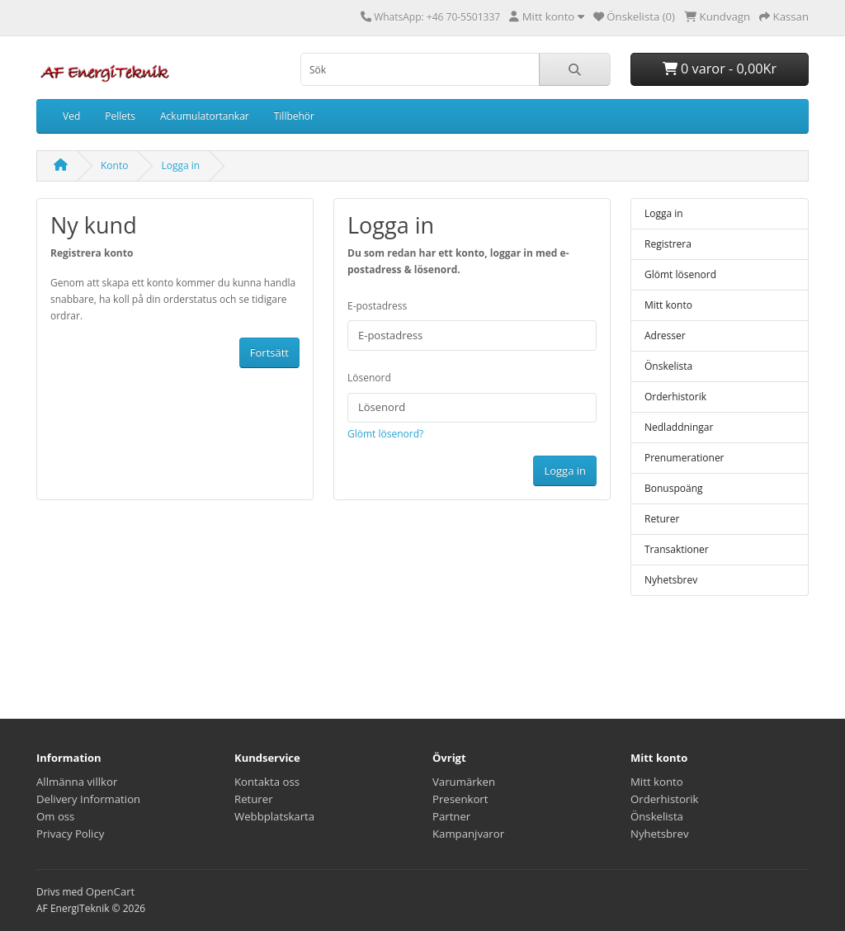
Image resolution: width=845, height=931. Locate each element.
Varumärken (463, 781)
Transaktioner (676, 549)
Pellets (120, 116)
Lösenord (369, 378)
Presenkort (460, 799)
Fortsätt (269, 352)
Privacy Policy (70, 833)
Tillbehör (294, 116)
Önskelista (668, 366)
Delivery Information (88, 799)
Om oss (55, 816)
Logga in (180, 165)
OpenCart (110, 891)
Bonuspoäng (673, 488)
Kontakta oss (267, 781)
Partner (451, 816)
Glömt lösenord (680, 274)
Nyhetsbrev (670, 580)
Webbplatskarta (274, 816)
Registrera (668, 244)
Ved (71, 116)
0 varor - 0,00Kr (720, 68)
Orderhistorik (675, 397)
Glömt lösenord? (385, 434)
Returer (661, 519)
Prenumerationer (684, 458)
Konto (114, 165)
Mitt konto (668, 305)
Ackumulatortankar (204, 116)
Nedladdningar (678, 427)
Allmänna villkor (76, 781)
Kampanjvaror (468, 833)
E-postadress (377, 306)
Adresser (665, 335)
